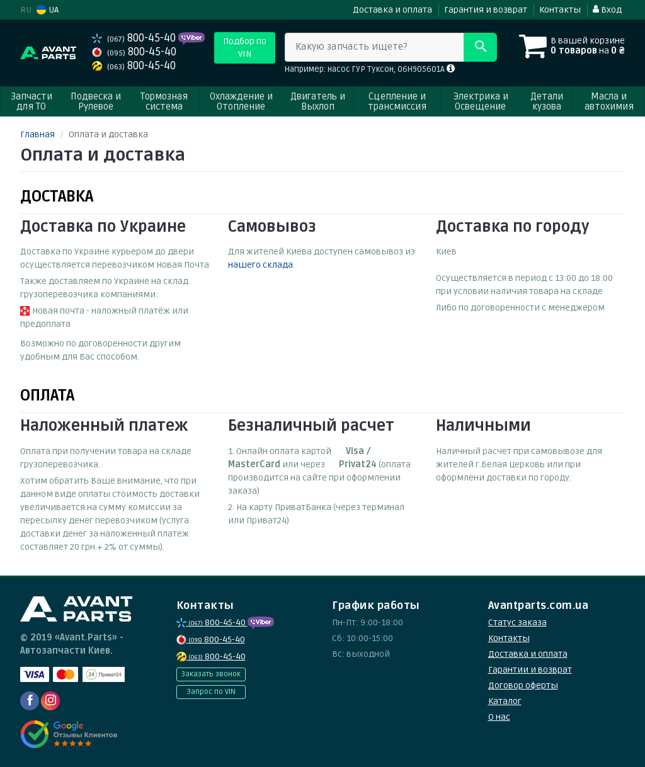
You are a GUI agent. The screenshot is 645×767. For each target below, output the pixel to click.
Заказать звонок (211, 674)
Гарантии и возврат (530, 669)
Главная (37, 134)
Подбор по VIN (244, 47)
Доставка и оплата (392, 9)
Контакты (560, 9)
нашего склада (260, 264)
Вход (607, 9)
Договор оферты (523, 685)
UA (48, 9)
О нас (499, 717)
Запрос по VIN (211, 691)
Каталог (505, 701)
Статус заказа (517, 622)
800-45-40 (135, 38)
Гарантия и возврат (485, 9)
